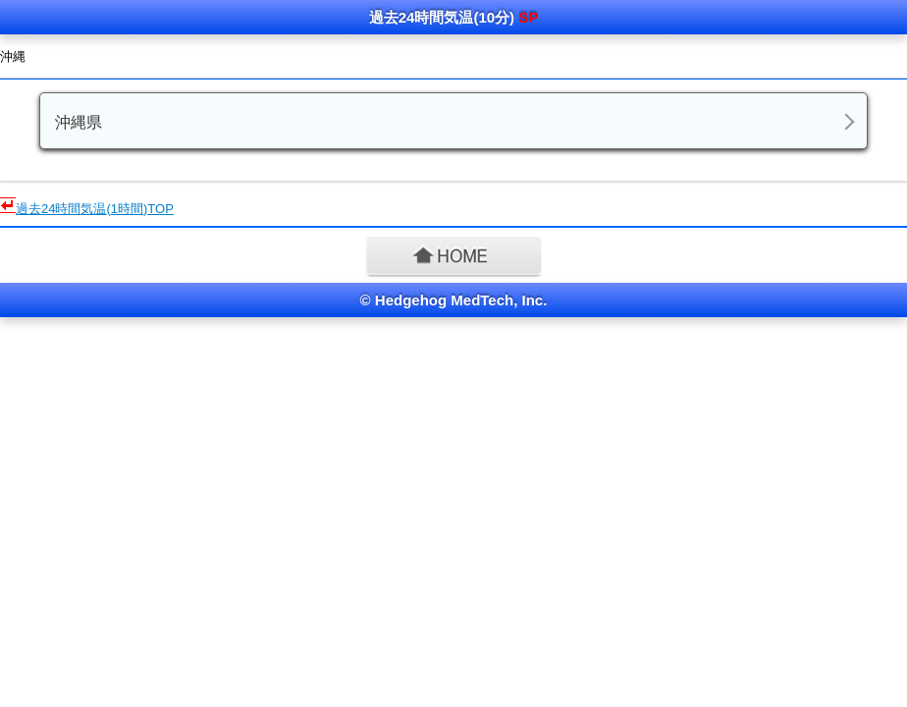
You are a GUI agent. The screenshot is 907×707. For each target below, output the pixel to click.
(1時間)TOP (95, 208)
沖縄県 (78, 122)
